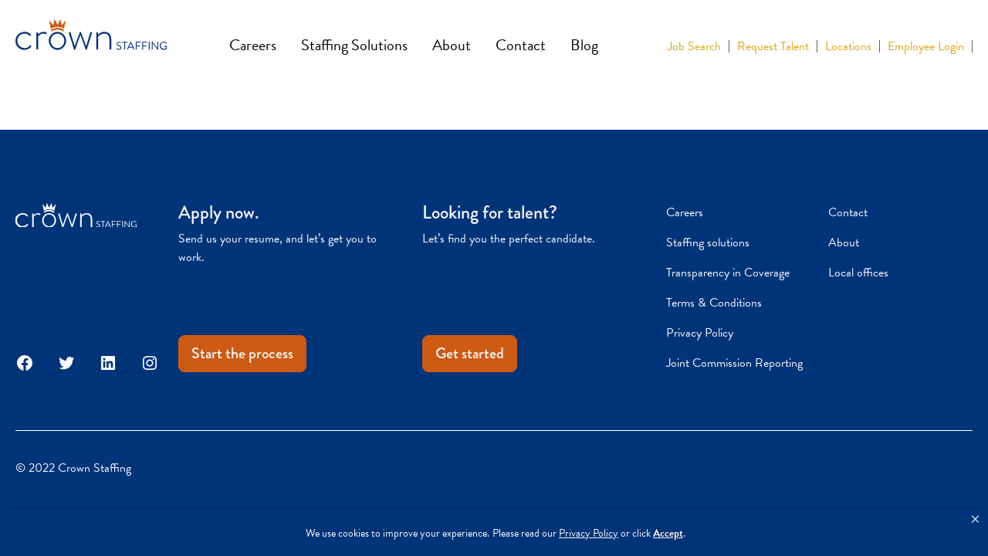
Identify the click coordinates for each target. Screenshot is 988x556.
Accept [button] (668, 533)
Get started (469, 353)
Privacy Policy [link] (588, 533)
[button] (975, 520)
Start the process (242, 353)
